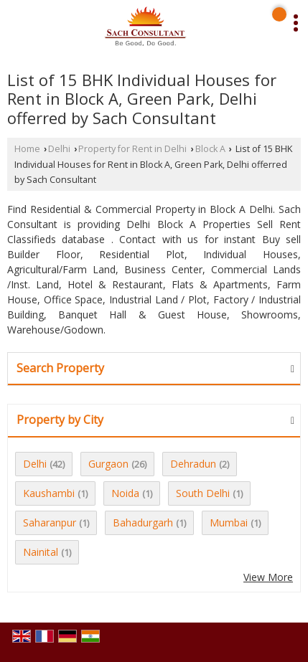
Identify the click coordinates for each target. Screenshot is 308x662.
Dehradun (193, 464)
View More (268, 577)
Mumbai (229, 522)
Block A (210, 149)
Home (27, 149)
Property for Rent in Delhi (132, 149)
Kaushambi (49, 493)
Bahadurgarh (143, 522)
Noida (125, 493)
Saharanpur (49, 522)
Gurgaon (108, 464)
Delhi (59, 149)
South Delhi (203, 493)
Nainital (40, 552)
